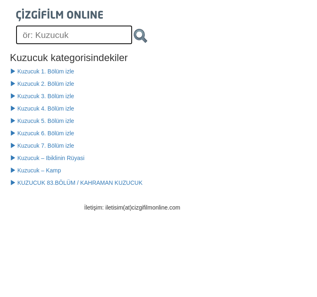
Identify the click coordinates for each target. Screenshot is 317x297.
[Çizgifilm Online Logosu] (59, 14)
